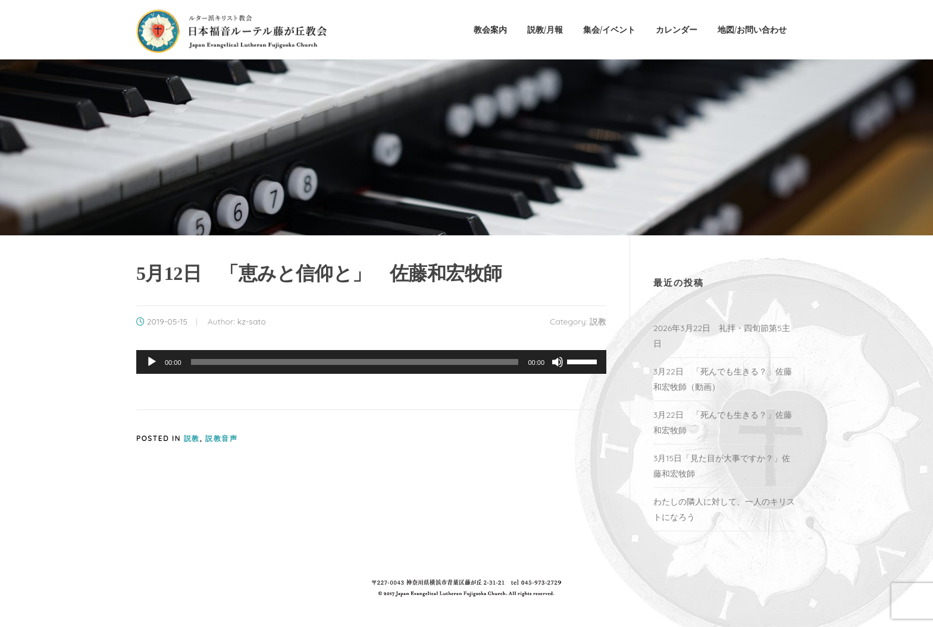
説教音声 (221, 438)
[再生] (152, 362)
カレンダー (676, 29)
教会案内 (490, 29)
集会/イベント (609, 29)
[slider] (355, 362)
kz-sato (251, 321)
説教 (598, 321)
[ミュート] (557, 362)
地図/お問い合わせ (752, 29)
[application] (371, 362)
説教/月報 (545, 29)
